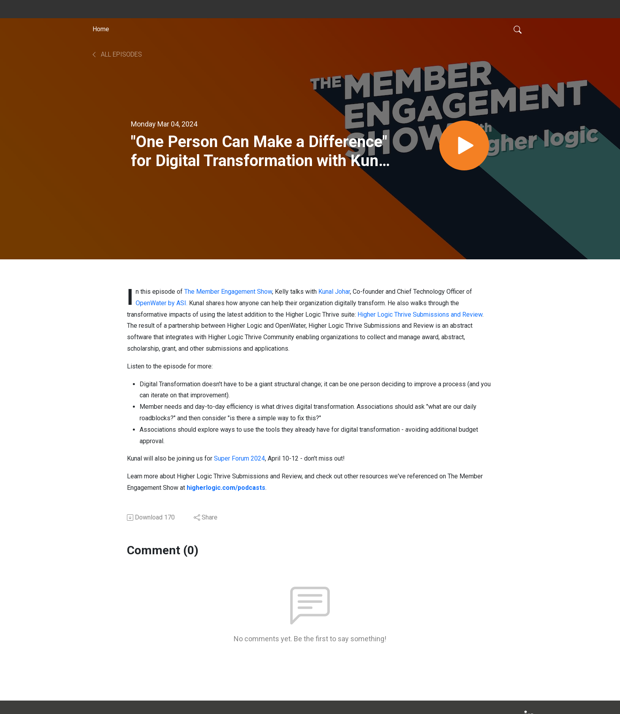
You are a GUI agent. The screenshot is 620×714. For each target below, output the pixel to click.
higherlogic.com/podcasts (226, 487)
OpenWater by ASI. (161, 303)
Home (101, 29)
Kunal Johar (334, 291)
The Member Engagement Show (228, 291)
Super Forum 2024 (239, 458)
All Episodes (116, 54)
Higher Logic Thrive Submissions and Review (419, 314)
